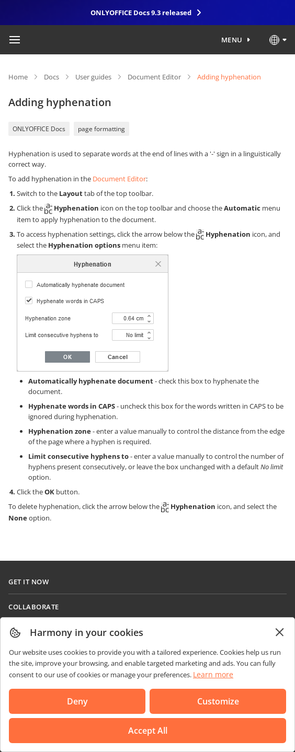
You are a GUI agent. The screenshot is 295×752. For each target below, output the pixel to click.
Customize (218, 701)
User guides (93, 77)
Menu (232, 39)
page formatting (101, 128)
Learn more (213, 674)
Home (18, 77)
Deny (77, 701)
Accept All (147, 730)
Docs (51, 77)
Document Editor (154, 77)
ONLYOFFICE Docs (39, 128)
